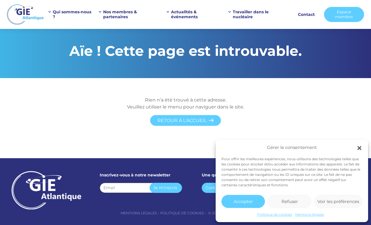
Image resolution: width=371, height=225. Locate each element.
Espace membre (344, 14)
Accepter (243, 201)
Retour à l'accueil (182, 120)
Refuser (289, 201)
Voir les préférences (338, 201)
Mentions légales (309, 214)
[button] (359, 147)
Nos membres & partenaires (120, 14)
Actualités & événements (184, 14)
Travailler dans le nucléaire (251, 14)
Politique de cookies (274, 214)
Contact (306, 14)
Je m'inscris (165, 187)
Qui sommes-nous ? (72, 14)
